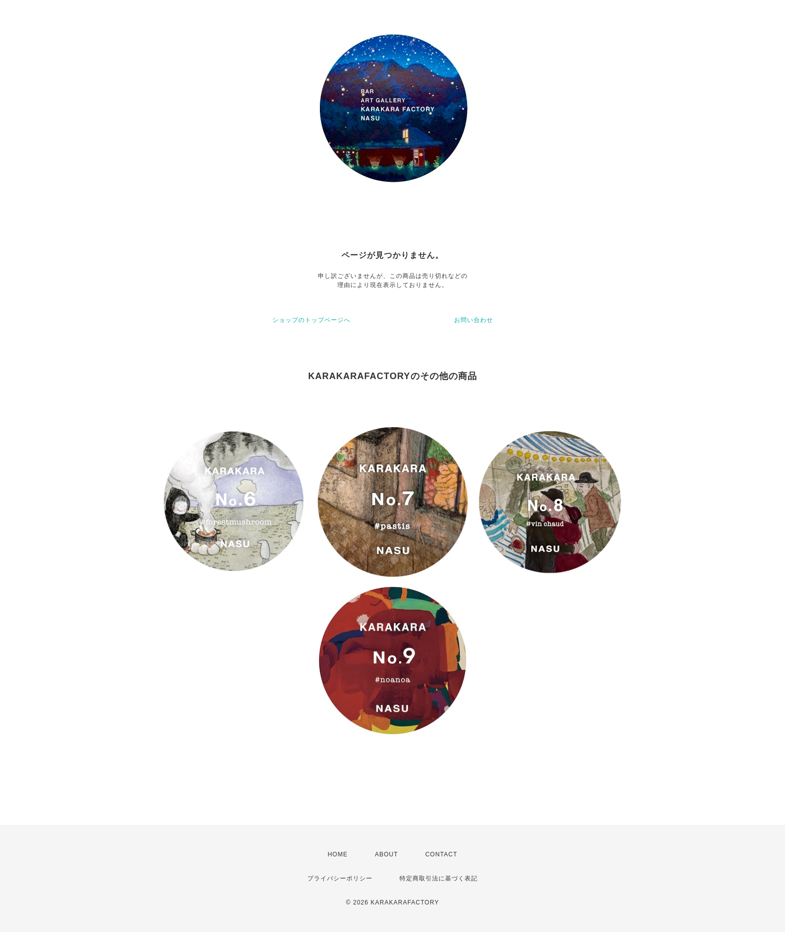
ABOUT (386, 854)
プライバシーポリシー (339, 878)
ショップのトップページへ (311, 320)
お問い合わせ (473, 320)
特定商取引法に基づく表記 (439, 878)
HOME (337, 854)
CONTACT (441, 854)
